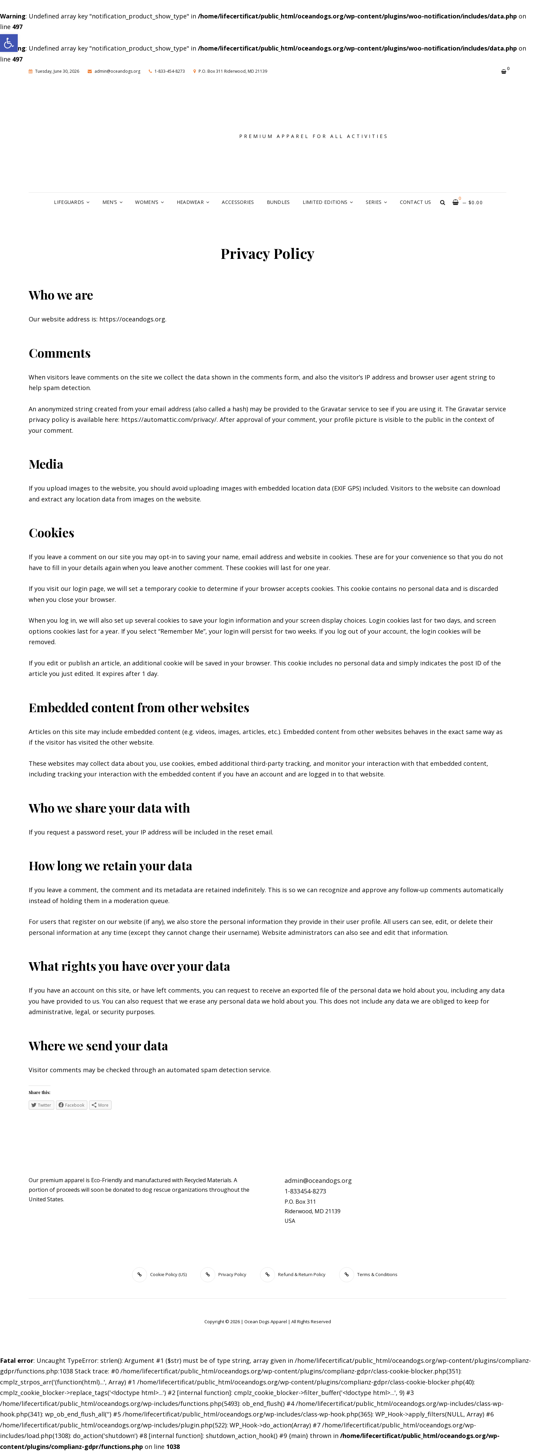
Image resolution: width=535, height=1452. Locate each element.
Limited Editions (325, 202)
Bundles (278, 202)
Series (374, 202)
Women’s (146, 202)
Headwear (190, 202)
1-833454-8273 (305, 1191)
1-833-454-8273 (167, 71)
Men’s (109, 202)
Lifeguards (69, 202)
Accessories (238, 202)
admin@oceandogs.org (114, 71)
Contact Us (415, 202)
